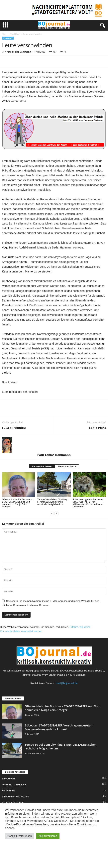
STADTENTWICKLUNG (16, 796)
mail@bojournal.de (67, 683)
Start (4, 34)
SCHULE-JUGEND (13, 802)
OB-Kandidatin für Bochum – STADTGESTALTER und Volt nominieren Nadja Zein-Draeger (17, 503)
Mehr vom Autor (67, 466)
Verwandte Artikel (42, 466)
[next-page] (56, 513)
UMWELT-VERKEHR (14, 784)
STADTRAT (15, 34)
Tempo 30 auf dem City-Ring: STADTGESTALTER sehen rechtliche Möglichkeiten (52, 502)
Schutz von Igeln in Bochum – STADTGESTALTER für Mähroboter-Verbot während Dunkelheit (88, 503)
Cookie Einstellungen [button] (19, 835)
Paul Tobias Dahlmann (19, 51)
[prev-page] (52, 513)
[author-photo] (54, 445)
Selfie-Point (97, 428)
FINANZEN (8, 790)
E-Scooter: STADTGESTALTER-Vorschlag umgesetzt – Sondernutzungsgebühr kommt (59, 727)
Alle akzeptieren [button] (48, 835)
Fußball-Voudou (14, 428)
